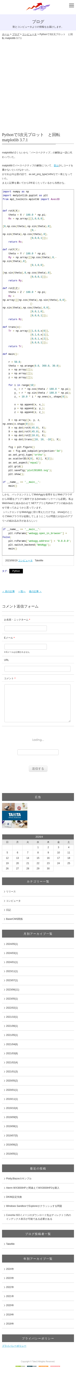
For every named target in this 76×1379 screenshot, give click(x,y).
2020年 (10, 1313)
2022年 (10, 1295)
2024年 (10, 1277)
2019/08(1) (12, 1134)
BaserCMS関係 (14, 927)
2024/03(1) (12, 961)
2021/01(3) (12, 1079)
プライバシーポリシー (14, 1354)
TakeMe (10, 1252)
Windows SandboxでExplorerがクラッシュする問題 (34, 1214)
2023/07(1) (12, 988)
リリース (11, 899)
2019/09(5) (12, 1125)
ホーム (5, 34)
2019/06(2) (12, 1152)
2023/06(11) (12, 997)
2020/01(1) (12, 1098)
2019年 (10, 1322)
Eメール (8, 637)
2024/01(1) (12, 970)
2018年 (10, 1331)
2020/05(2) (12, 1088)
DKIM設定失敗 (14, 1205)
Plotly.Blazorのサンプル (19, 1186)
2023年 (10, 1286)
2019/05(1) (12, 1161)
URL (6, 660)
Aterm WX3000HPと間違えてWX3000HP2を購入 (32, 1196)
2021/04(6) (12, 1052)
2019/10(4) (12, 1116)
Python (16, 571)
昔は (56, 165)
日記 (8, 918)
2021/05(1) (12, 1043)
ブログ (15, 34)
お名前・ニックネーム (16, 619)
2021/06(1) (12, 1034)
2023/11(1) (12, 979)
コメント (9, 678)
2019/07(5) (12, 1143)
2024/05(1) (12, 952)
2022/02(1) (12, 1015)
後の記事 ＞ (35, 591)
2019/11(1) (12, 1107)
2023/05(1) (12, 1006)
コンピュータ (29, 34)
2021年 (10, 1304)
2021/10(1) (12, 1025)
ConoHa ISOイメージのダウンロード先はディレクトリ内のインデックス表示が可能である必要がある (38, 1225)
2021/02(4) (12, 1070)
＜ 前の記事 (8, 591)
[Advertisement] (38, 84)
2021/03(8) (12, 1061)
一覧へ (22, 591)
